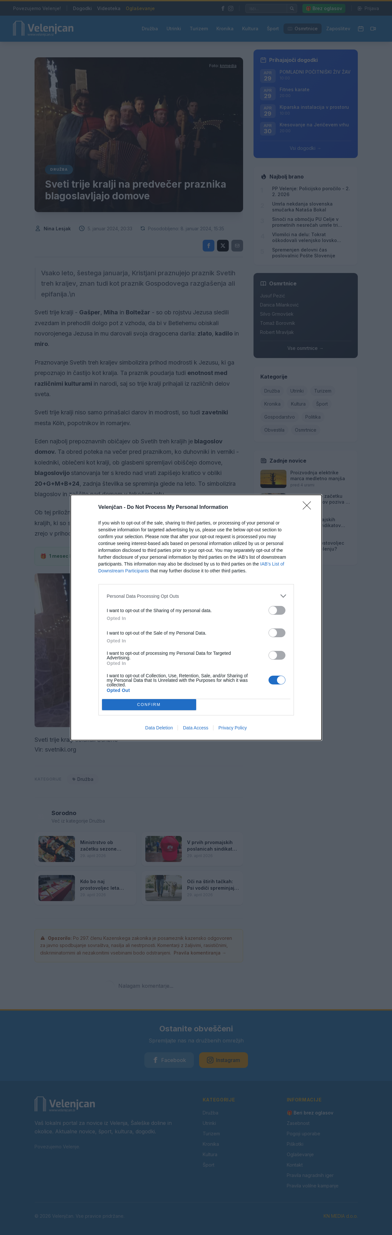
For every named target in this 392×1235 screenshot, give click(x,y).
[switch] (277, 610)
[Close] (309, 507)
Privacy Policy (232, 727)
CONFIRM (149, 704)
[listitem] (196, 596)
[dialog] (196, 617)
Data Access (195, 727)
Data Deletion (159, 727)
